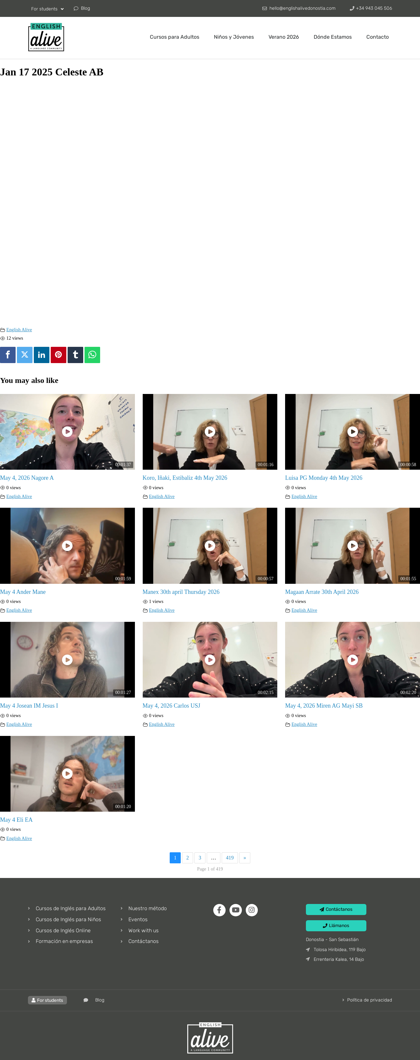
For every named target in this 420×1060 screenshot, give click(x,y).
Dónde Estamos (333, 37)
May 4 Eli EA (16, 820)
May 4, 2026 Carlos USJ (172, 705)
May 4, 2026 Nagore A (27, 478)
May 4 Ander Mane (23, 592)
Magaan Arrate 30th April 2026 (322, 592)
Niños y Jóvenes (234, 37)
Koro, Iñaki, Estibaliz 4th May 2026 (185, 478)
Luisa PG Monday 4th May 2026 (323, 478)
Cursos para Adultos (174, 37)
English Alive (19, 329)
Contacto (377, 37)
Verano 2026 (284, 37)
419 (230, 857)
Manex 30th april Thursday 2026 (181, 592)
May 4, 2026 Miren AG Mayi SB (324, 705)
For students (47, 9)
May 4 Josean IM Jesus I (29, 705)
